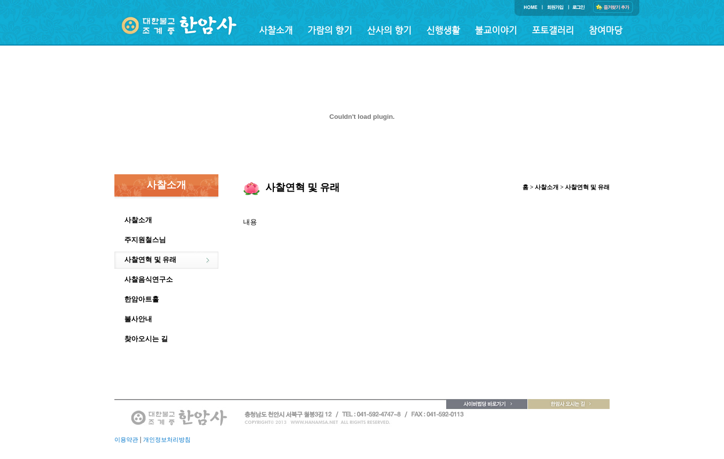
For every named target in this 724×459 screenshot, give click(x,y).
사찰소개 (276, 30)
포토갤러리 (553, 30)
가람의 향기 (330, 30)
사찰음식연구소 (148, 279)
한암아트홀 (141, 299)
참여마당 (605, 30)
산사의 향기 (389, 30)
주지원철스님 (145, 240)
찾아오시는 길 (146, 339)
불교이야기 (496, 30)
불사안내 (138, 319)
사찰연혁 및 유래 (150, 259)
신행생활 (443, 30)
